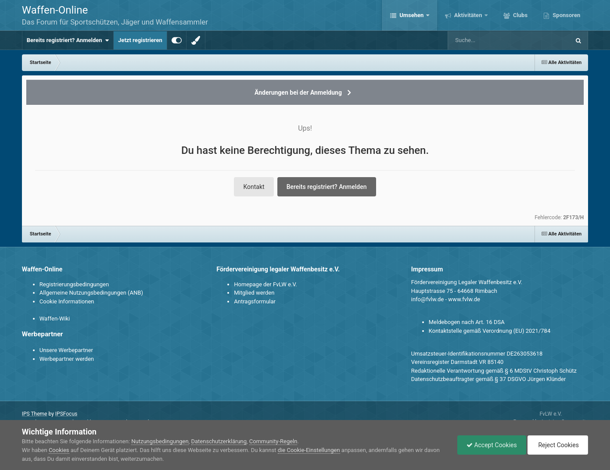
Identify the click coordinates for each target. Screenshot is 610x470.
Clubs (519, 15)
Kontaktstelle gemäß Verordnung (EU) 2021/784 (489, 331)
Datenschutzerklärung (219, 441)
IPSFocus (66, 414)
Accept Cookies (491, 445)
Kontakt (253, 186)
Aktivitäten (468, 15)
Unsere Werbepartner (66, 350)
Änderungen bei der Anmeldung (298, 92)
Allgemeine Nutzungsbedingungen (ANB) (91, 292)
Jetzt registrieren (140, 40)
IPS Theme (34, 414)
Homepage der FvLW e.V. (265, 284)
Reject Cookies (558, 445)
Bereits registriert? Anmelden (68, 40)
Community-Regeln (273, 441)
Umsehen (411, 15)
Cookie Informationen (66, 301)
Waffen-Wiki (54, 318)
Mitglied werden (254, 292)
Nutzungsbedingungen (159, 441)
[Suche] (492, 40)
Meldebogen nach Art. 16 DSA (467, 322)
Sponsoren (565, 15)
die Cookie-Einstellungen (309, 450)
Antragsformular (255, 301)
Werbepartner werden (66, 359)
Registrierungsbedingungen (74, 284)
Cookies (59, 450)
